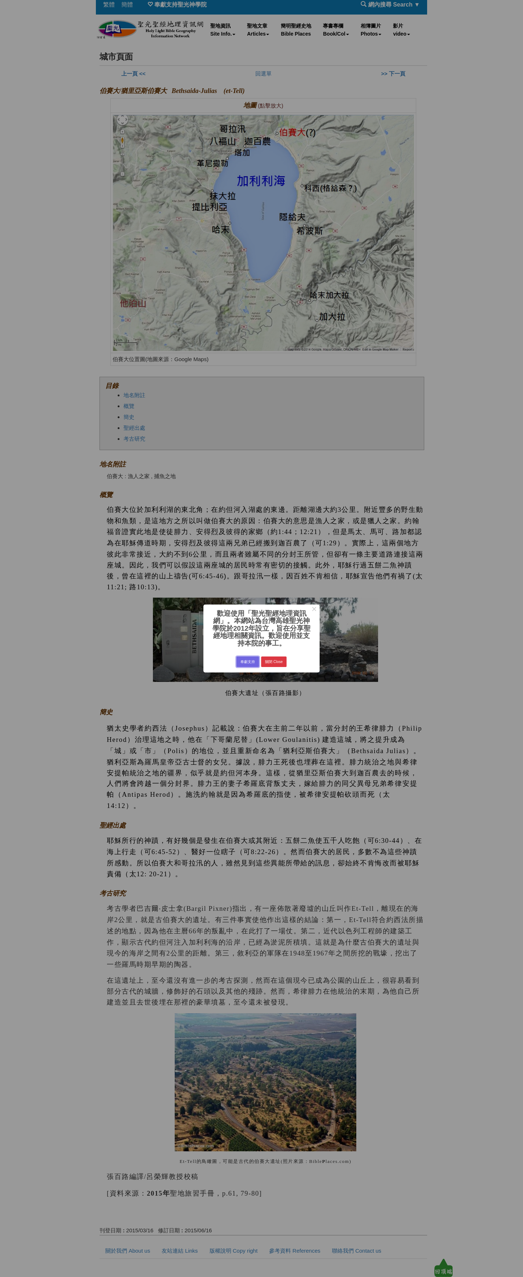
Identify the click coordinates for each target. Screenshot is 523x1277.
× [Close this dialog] (314, 610)
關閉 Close (274, 662)
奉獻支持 (247, 662)
